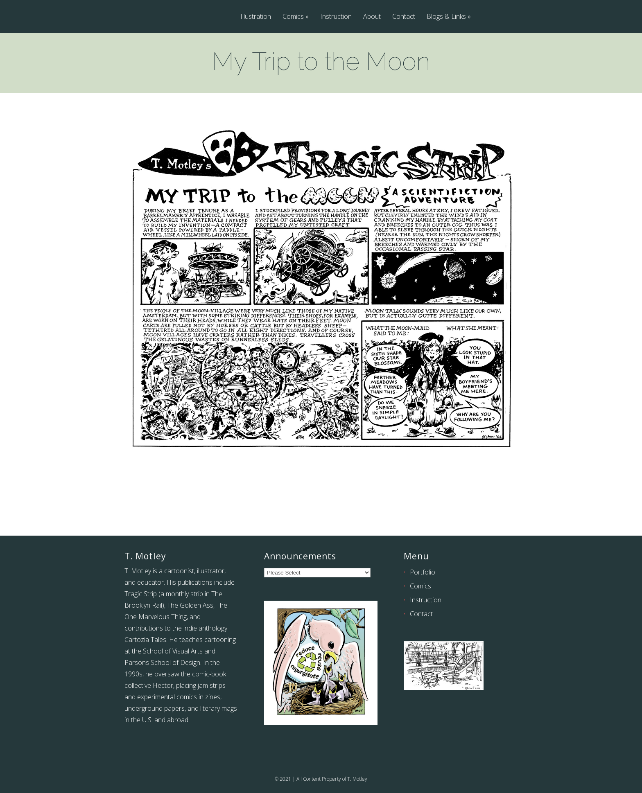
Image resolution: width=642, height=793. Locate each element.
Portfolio (422, 572)
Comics (293, 17)
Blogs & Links (446, 17)
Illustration (255, 17)
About (372, 17)
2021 (285, 778)
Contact (403, 17)
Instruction (336, 17)
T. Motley (357, 778)
